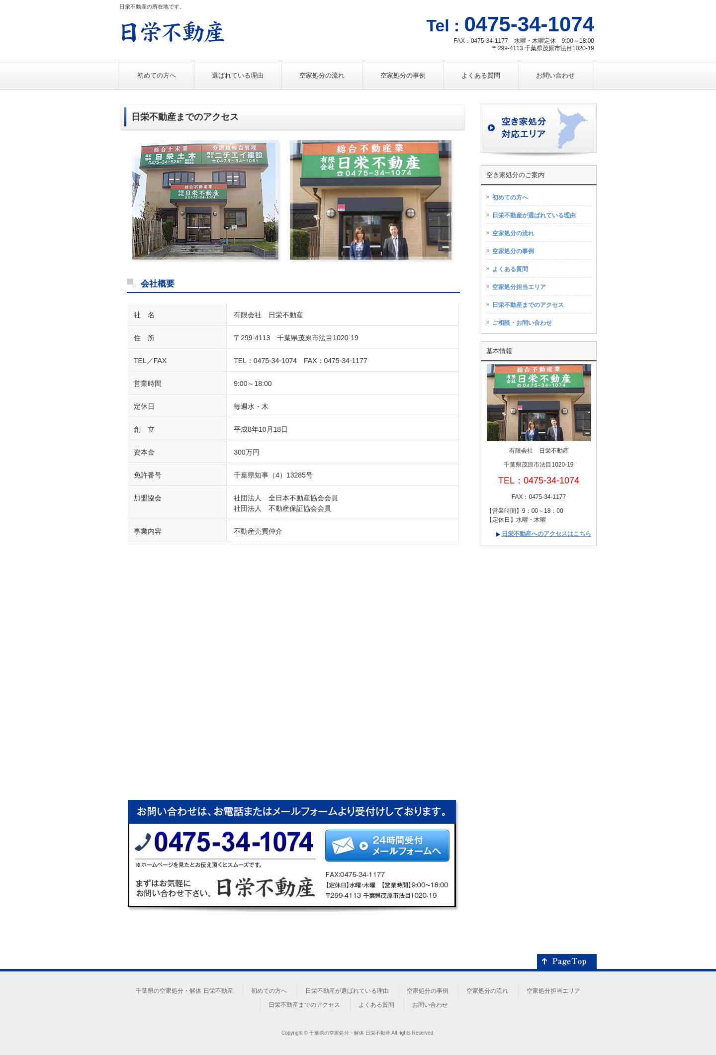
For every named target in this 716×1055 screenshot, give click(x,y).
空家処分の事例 (513, 251)
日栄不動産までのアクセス (528, 304)
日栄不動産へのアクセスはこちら (546, 533)
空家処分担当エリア (519, 287)
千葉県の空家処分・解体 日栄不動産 (184, 990)
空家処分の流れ (513, 233)
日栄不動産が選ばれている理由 (534, 215)
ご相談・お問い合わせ (522, 322)
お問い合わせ (430, 1004)
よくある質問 (510, 269)
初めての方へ (510, 197)
